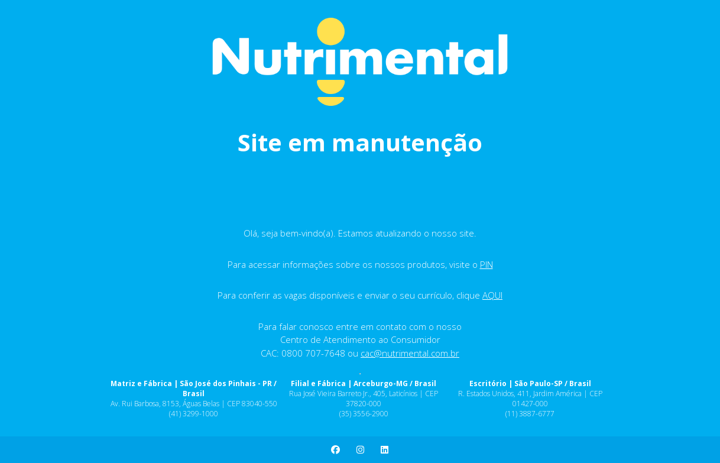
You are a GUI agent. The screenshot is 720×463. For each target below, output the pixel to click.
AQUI (492, 295)
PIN (486, 264)
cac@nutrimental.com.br (410, 353)
